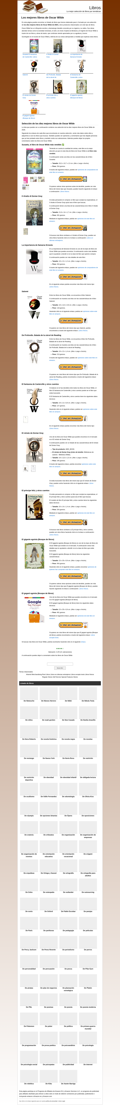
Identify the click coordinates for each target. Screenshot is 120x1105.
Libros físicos (64, 191)
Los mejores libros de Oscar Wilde (42, 17)
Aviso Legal (62, 1101)
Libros (95, 7)
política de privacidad (51, 1101)
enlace (83, 642)
